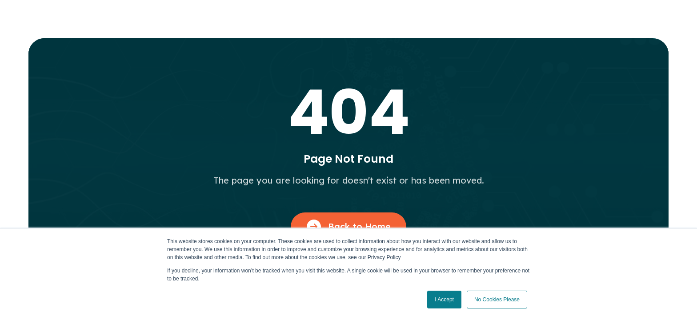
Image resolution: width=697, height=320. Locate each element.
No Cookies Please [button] (497, 299)
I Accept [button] (444, 299)
